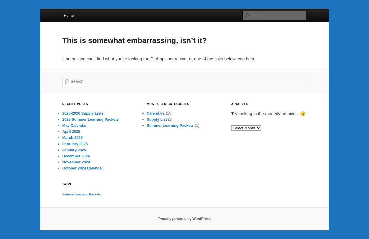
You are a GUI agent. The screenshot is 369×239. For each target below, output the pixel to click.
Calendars (156, 113)
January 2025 (74, 150)
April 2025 (71, 131)
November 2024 (76, 162)
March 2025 (72, 137)
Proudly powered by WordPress (184, 219)
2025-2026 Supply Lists (82, 113)
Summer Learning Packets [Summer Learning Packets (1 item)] (81, 194)
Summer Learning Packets (170, 125)
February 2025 (75, 144)
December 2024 (76, 156)
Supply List (157, 119)
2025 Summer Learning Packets (90, 119)
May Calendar (74, 125)
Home (69, 15)
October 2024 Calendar (82, 168)
